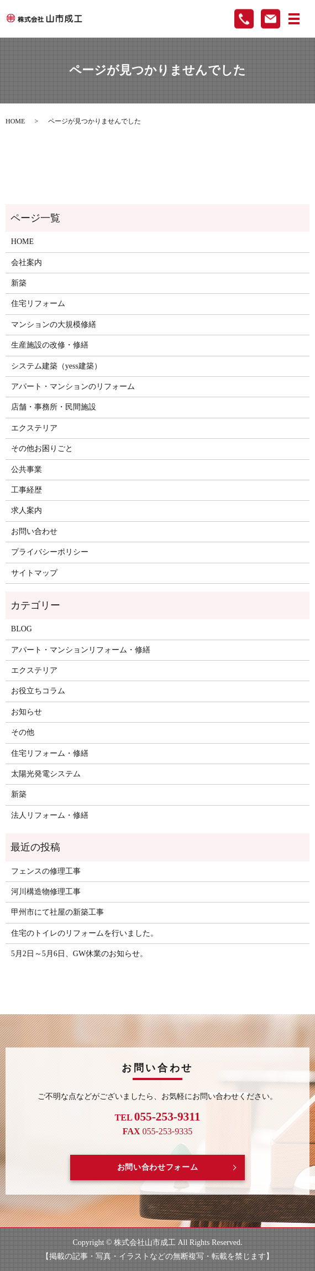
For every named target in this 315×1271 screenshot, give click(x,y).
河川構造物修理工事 (46, 892)
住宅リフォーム (38, 303)
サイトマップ (34, 573)
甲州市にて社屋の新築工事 (57, 912)
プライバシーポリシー (49, 552)
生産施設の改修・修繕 (49, 345)
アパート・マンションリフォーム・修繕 (80, 650)
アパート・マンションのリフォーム (73, 386)
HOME (15, 121)
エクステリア (34, 428)
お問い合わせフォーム (157, 1167)
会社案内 (26, 262)
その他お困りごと (42, 448)
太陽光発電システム (46, 774)
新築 (19, 283)
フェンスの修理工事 (46, 871)
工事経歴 (26, 490)
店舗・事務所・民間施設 (53, 407)
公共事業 (26, 469)
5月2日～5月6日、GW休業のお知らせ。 (79, 954)
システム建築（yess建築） (56, 366)
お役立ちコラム (38, 691)
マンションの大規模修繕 (53, 324)
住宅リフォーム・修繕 (49, 753)
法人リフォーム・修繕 (49, 815)
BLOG (21, 629)
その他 (22, 732)
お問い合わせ (34, 531)
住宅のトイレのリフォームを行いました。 (84, 933)
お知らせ (26, 712)
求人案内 (26, 510)
